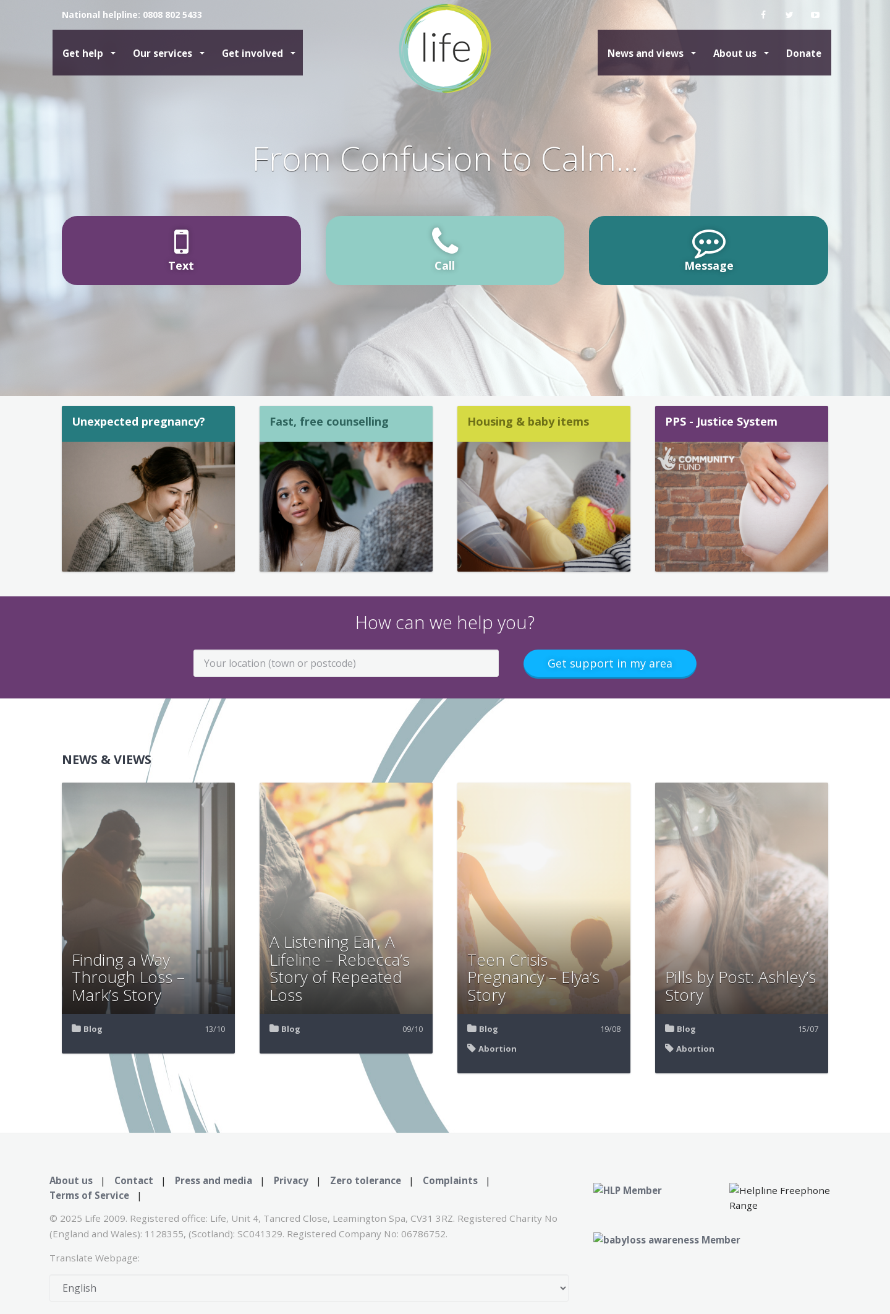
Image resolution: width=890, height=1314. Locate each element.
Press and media (213, 1180)
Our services (164, 53)
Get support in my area (610, 663)
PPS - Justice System (721, 421)
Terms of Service (89, 1195)
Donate (803, 53)
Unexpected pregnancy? (138, 421)
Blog (93, 1028)
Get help (84, 53)
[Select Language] (309, 1288)
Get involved (254, 53)
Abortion (497, 1048)
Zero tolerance (365, 1180)
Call (445, 249)
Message (709, 249)
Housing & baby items (528, 421)
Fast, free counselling (329, 421)
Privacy (291, 1180)
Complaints (450, 1180)
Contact (133, 1180)
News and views (647, 53)
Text (181, 249)
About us (736, 53)
